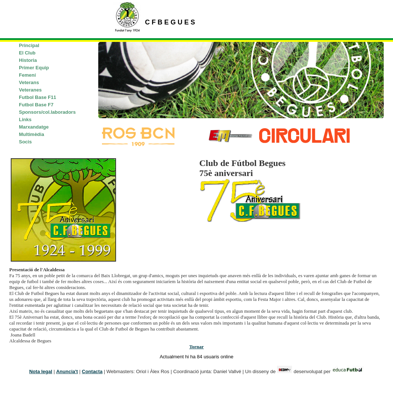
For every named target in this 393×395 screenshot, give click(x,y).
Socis (25, 142)
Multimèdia (31, 134)
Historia (28, 60)
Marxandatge (34, 127)
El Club (27, 53)
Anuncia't (67, 371)
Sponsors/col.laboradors (47, 112)
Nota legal (40, 371)
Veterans (29, 82)
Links (25, 119)
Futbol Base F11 (37, 97)
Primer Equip (34, 67)
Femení (27, 75)
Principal (29, 45)
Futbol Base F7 (36, 104)
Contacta (92, 371)
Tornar (196, 346)
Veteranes (30, 90)
